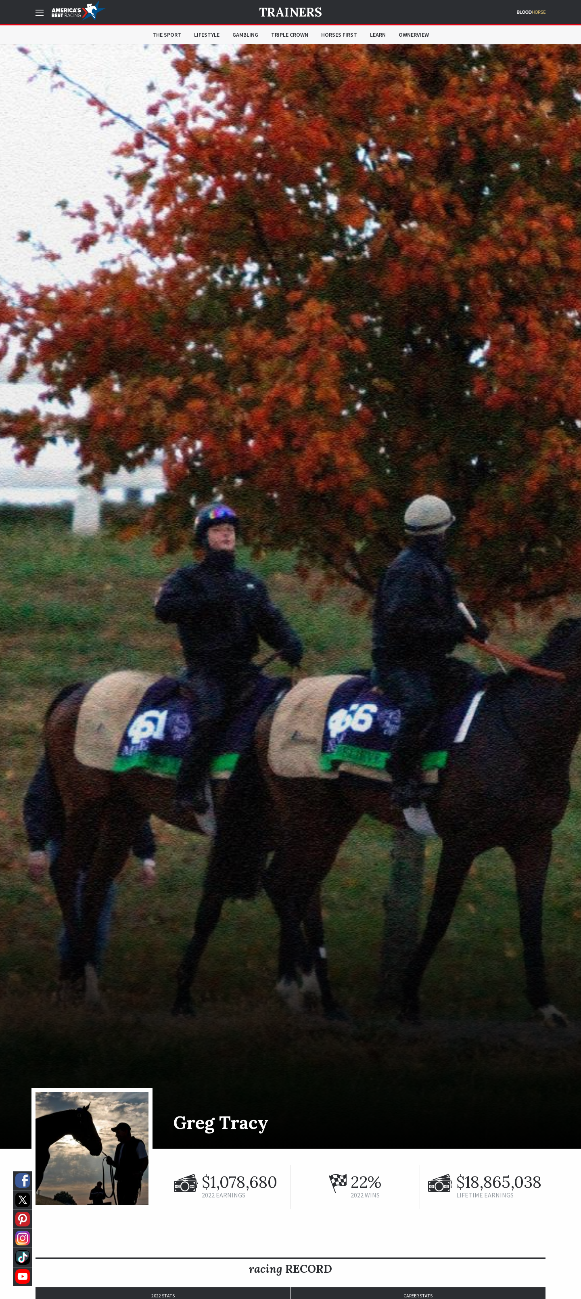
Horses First (339, 34)
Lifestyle (206, 34)
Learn (378, 34)
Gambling (245, 34)
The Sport (167, 34)
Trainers (290, 12)
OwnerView (414, 34)
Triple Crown (289, 34)
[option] (290, 596)
